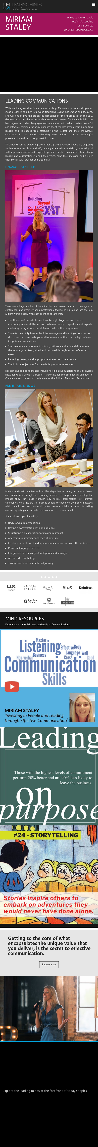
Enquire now (49, 965)
